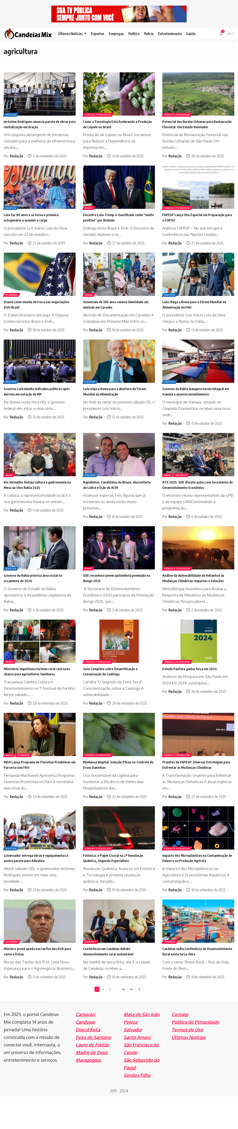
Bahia (10, 485)
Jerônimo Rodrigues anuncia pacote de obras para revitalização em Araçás (37, 124)
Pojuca (130, 1054)
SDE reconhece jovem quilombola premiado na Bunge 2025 (111, 593)
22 (123, 1021)
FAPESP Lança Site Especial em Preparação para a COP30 (189, 222)
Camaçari (85, 1046)
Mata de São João (142, 1046)
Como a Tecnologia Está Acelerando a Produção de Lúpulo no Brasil (115, 124)
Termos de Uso (187, 1062)
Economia (12, 299)
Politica (11, 114)
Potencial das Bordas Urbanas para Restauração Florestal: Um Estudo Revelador (192, 126)
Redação (16, 155)
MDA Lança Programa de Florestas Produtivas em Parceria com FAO (34, 785)
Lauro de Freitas (92, 1077)
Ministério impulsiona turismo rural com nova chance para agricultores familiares (39, 692)
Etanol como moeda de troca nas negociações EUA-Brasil (32, 309)
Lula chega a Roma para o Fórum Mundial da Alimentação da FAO (197, 309)
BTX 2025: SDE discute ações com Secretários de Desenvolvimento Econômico (191, 497)
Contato (180, 1046)
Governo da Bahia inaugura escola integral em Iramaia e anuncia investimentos (191, 399)
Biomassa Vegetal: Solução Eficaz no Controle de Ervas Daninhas (114, 785)
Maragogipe (88, 1092)
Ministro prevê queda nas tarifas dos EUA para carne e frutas (36, 982)
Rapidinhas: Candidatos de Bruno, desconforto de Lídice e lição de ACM (115, 495)
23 (131, 1021)
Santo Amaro (137, 1069)
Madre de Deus (92, 1084)
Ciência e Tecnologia (99, 114)
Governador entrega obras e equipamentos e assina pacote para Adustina (34, 886)
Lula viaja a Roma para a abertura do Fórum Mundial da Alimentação (114, 396)
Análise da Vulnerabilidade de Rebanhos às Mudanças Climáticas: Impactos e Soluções (196, 596)
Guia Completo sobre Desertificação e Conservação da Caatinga (116, 692)
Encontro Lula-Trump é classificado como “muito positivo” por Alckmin (119, 222)
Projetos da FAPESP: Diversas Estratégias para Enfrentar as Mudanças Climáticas (197, 788)
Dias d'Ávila (88, 1062)
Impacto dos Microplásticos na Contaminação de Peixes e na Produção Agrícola (196, 886)
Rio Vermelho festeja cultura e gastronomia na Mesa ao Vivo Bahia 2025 (39, 495)
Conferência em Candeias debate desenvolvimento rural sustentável (113, 982)
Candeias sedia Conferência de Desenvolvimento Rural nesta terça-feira (197, 982)
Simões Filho (137, 1107)
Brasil (90, 212)
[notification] (221, 33)
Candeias (91, 972)
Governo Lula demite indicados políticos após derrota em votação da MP (38, 396)
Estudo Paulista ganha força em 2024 (194, 689)
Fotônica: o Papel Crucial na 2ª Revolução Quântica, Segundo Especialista (118, 884)
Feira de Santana (93, 1069)
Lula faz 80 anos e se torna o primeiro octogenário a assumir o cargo (36, 222)
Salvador (184, 485)
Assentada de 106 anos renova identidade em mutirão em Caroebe (113, 309)
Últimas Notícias (189, 1069)
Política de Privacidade (195, 1054)
